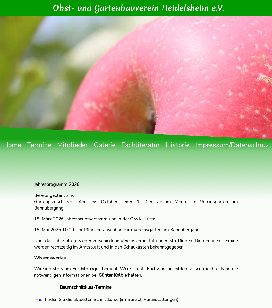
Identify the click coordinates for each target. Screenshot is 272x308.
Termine (39, 145)
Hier (39, 299)
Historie (178, 145)
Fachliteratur (140, 145)
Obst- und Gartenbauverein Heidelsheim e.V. (138, 8)
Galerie (105, 145)
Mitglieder (72, 145)
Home (12, 145)
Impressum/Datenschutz (232, 145)
